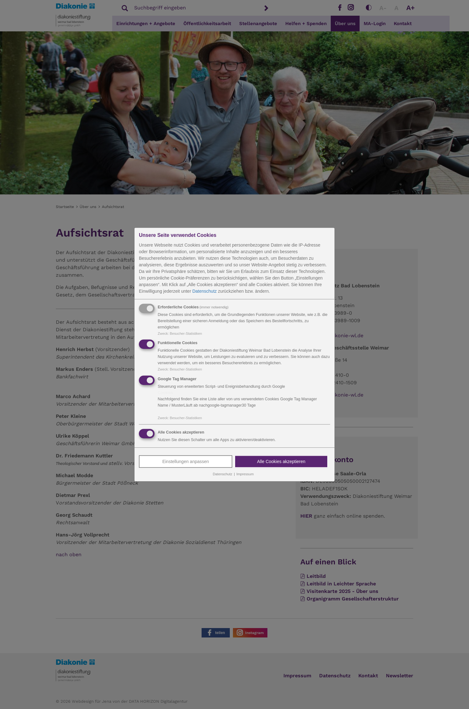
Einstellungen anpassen (185, 461)
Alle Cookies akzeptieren (281, 461)
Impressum (245, 474)
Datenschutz (204, 291)
